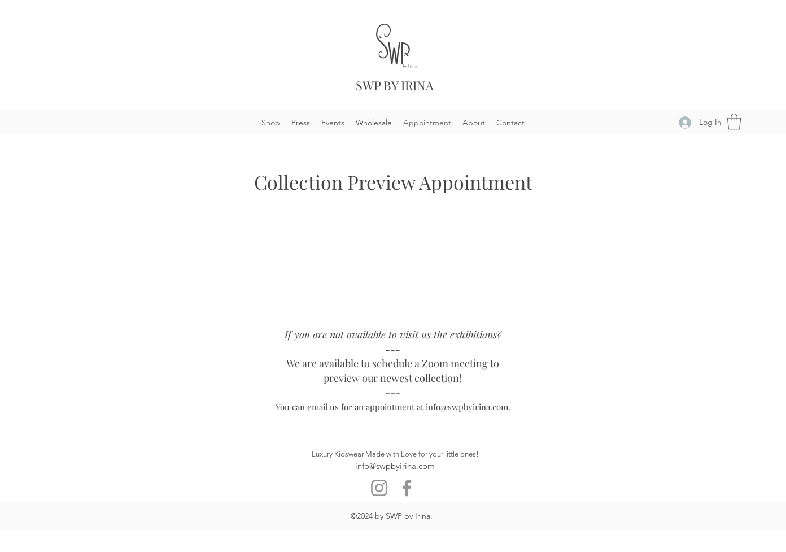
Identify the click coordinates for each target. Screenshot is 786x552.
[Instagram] (379, 488)
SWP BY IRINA (395, 85)
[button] (734, 122)
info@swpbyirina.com (467, 406)
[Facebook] (407, 488)
